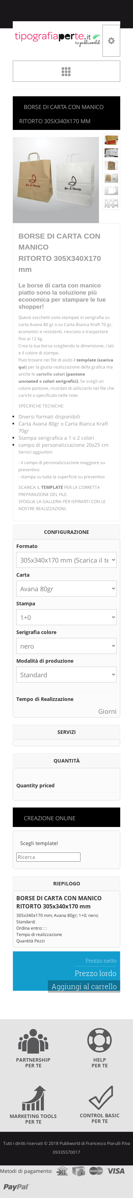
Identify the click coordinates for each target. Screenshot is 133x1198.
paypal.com (17, 1185)
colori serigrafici (60, 381)
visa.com (116, 1168)
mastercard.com (96, 1168)
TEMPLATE (52, 487)
